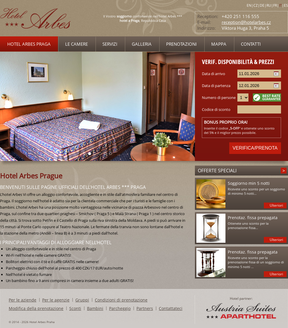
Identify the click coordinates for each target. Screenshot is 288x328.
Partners (144, 308)
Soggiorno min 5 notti (249, 183)
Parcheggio (120, 308)
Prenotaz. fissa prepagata (253, 217)
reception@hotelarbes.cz (246, 22)
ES (286, 5)
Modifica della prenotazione (36, 308)
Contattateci (170, 308)
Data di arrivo (213, 73)
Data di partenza (216, 85)
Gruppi (82, 300)
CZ (255, 5)
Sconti (75, 308)
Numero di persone (219, 97)
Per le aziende (22, 300)
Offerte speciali (217, 170)
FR (275, 5)
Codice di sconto (216, 109)
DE (262, 5)
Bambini (95, 308)
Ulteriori (276, 205)
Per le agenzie (56, 300)
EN (249, 5)
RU (268, 5)
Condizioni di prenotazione (121, 300)
